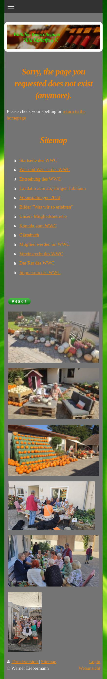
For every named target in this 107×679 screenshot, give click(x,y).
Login (94, 661)
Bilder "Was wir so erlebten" (46, 207)
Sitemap (48, 661)
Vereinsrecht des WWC (41, 253)
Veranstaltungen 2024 (39, 197)
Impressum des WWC (39, 272)
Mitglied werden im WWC (44, 244)
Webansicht (89, 668)
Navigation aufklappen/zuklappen (54, 6)
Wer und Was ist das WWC (44, 169)
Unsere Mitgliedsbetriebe (43, 216)
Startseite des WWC (38, 160)
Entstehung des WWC (40, 179)
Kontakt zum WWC (38, 225)
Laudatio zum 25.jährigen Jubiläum (52, 188)
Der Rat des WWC (36, 263)
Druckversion (23, 661)
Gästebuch (29, 235)
